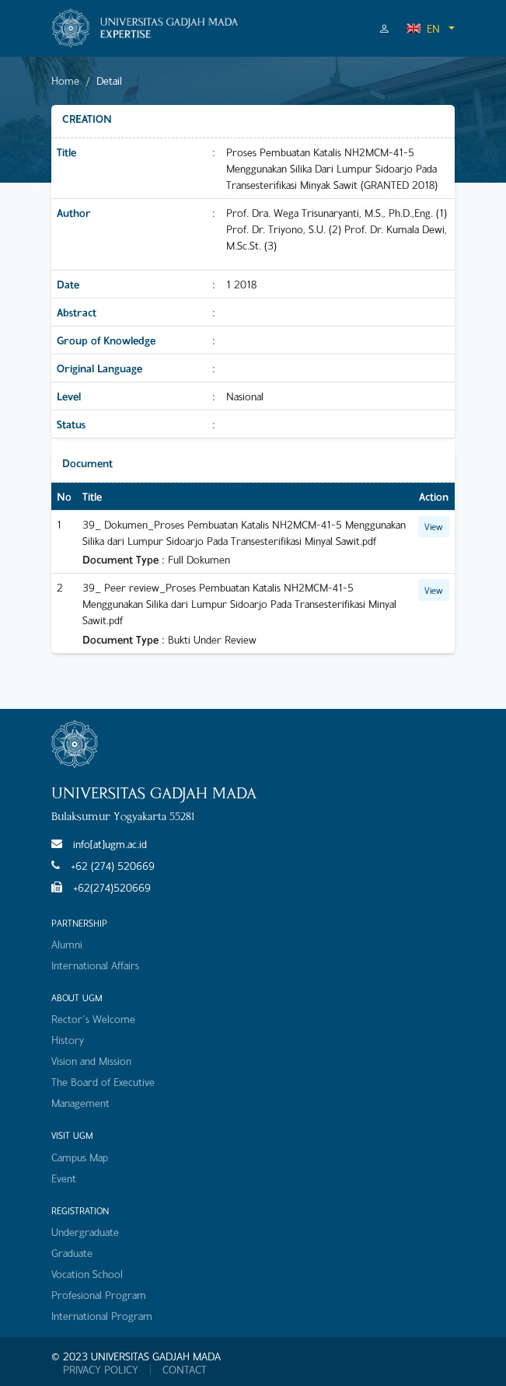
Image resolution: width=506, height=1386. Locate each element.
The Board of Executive (103, 1081)
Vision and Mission (91, 1060)
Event (63, 1178)
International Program (101, 1315)
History (67, 1039)
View (433, 526)
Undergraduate (85, 1231)
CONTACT (184, 1369)
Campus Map (79, 1157)
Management (80, 1102)
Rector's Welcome (93, 1018)
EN (423, 28)
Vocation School (87, 1273)
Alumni (66, 944)
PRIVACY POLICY (100, 1369)
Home (65, 80)
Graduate (71, 1252)
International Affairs (95, 965)
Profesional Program (98, 1294)
